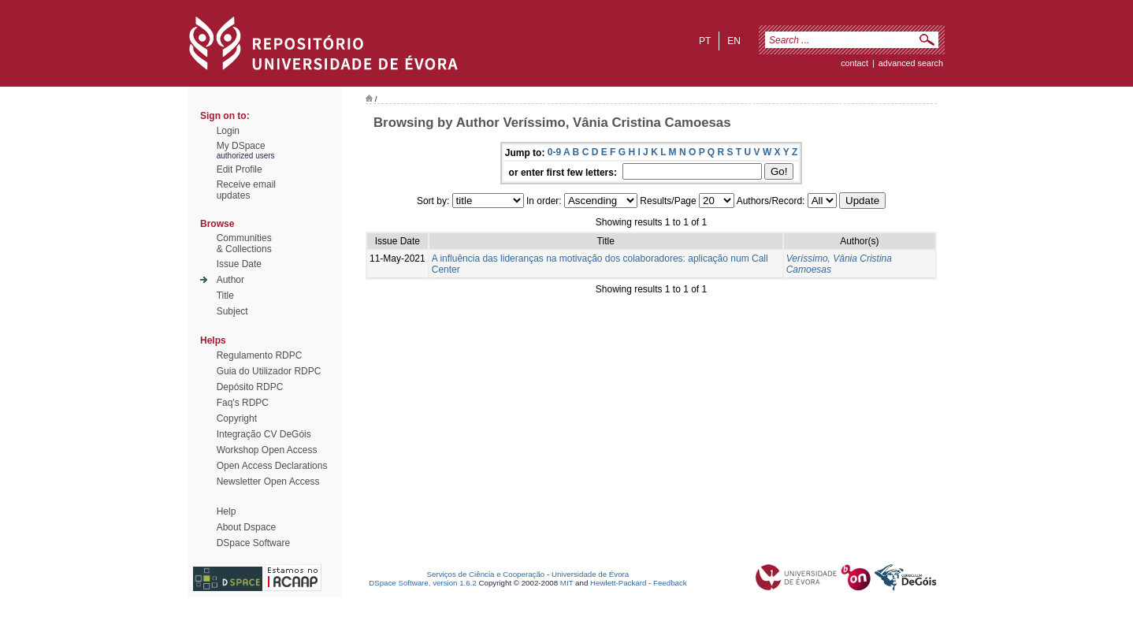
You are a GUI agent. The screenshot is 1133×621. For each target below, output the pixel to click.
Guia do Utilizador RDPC (269, 371)
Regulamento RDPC (260, 355)
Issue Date (239, 264)
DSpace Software (253, 542)
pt (705, 40)
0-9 (554, 152)
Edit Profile (239, 169)
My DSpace (241, 145)
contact (854, 63)
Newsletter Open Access (268, 481)
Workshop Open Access (267, 450)
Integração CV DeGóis (264, 434)
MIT (567, 582)
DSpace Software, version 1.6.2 (423, 582)
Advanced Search (911, 63)
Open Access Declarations (272, 465)
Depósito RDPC (250, 386)
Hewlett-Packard (618, 582)
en (734, 40)
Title (225, 295)
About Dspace (246, 527)
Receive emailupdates (246, 190)
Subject (232, 311)
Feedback (670, 582)
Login (228, 130)
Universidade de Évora (590, 574)
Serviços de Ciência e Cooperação (486, 574)
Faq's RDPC (243, 402)
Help (226, 511)
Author (230, 279)
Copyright (237, 418)
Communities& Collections (244, 243)
